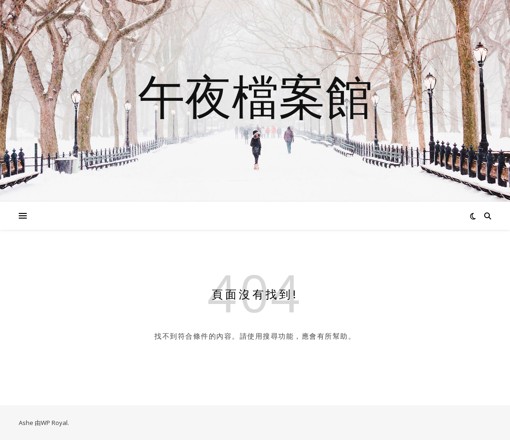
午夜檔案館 (255, 95)
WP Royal (54, 422)
